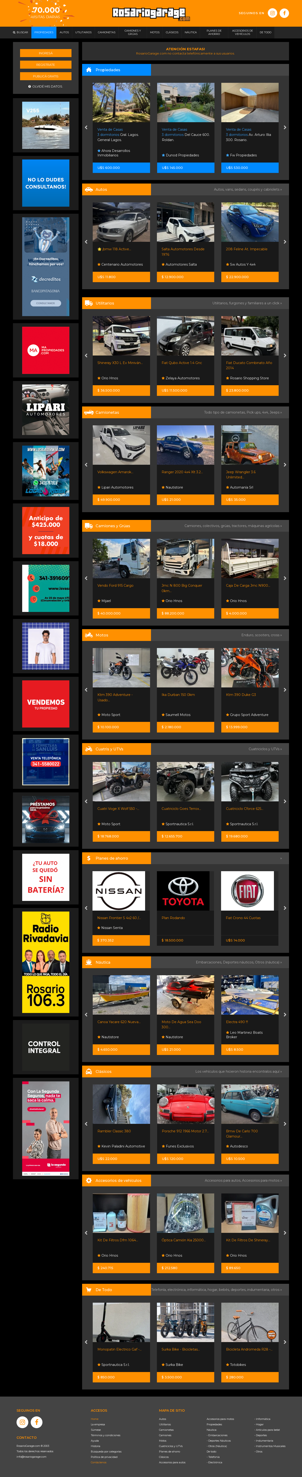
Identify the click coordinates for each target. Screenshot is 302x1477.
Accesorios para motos (260, 1180)
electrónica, (177, 1290)
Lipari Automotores (115, 487)
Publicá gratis (46, 76)
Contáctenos (98, 1462)
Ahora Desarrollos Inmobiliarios (113, 153)
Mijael (104, 601)
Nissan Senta (110, 928)
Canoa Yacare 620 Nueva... (119, 1022)
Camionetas (166, 1429)
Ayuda (95, 1440)
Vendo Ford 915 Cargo (115, 585)
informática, (197, 1290)
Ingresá (46, 53)
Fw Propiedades (241, 155)
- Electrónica (214, 1462)
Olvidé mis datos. (45, 86)
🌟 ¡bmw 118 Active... (114, 249)
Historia (95, 1446)
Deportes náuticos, (239, 962)
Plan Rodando (173, 918)
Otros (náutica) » (268, 962)
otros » (276, 1290)
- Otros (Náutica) (217, 1446)
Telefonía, (159, 1290)
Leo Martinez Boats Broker (244, 1034)
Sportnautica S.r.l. (178, 824)
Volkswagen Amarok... (115, 472)
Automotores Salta (179, 264)
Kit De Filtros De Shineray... (248, 1240)
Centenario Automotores (120, 264)
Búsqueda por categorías (106, 1451)
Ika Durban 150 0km (178, 695)
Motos (162, 1440)
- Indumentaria (263, 1440)
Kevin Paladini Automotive (121, 1146)
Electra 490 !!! (237, 1022)
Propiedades (214, 1424)
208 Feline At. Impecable (247, 249)
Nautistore (172, 487)
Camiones (165, 1435)
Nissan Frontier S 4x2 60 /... (119, 918)
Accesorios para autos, (223, 1180)
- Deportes (260, 1435)
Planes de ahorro (169, 1451)
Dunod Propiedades (180, 155)
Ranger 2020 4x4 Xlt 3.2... (182, 472)
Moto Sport (108, 715)
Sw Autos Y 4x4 (241, 264)
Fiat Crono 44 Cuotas (243, 918)
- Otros (258, 1451)
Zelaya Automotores (181, 378)
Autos (162, 1419)
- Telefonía (213, 1457)
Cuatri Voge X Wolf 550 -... (118, 809)
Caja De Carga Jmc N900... (248, 585)
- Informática (262, 1419)
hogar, (213, 1290)
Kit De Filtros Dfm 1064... (117, 1240)
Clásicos (164, 1457)
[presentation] (86, 127)
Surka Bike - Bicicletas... (181, 1349)
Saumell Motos (176, 715)
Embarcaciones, (209, 962)
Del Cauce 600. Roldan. (186, 134)
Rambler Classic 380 (114, 1131)
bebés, (225, 1290)
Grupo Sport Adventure (247, 715)
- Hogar (259, 1424)
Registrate (45, 65)
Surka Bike (172, 1365)
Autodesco (237, 1146)
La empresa (98, 1424)
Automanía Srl (239, 487)
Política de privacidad (104, 1457)
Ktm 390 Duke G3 (241, 695)
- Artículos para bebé (267, 1429)
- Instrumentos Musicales (269, 1446)
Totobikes (236, 1365)
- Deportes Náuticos (219, 1440)
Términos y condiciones (105, 1435)
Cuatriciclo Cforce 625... (244, 809)
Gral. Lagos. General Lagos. (118, 134)
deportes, (239, 1290)
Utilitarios (165, 1424)
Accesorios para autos (172, 1462)
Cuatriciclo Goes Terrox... (181, 809)
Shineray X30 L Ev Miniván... (120, 363)
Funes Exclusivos (178, 1146)
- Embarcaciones (217, 1435)
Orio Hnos (107, 378)
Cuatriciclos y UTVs (171, 1446)
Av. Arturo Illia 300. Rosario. (248, 134)
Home (94, 1419)
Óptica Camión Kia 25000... (184, 1240)
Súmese (96, 1429)
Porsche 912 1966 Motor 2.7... (185, 1131)
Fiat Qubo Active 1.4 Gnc (182, 363)
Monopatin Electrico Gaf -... (119, 1349)
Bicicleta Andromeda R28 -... (249, 1349)
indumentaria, (259, 1290)
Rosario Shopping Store (247, 378)
